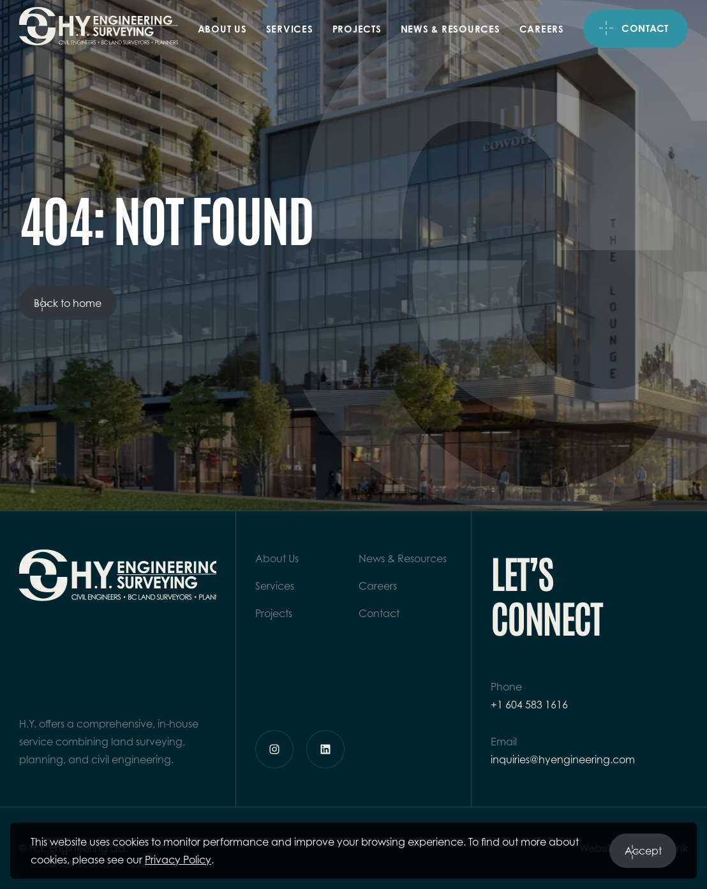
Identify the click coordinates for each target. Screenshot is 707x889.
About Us (222, 29)
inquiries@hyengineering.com (563, 759)
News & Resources (450, 29)
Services (289, 29)
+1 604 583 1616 (529, 704)
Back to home (67, 305)
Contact (645, 28)
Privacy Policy (178, 859)
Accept (643, 854)
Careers (541, 29)
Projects (357, 29)
